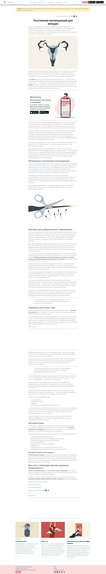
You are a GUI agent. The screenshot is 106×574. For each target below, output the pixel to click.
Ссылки (30, 492)
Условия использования (21, 568)
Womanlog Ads (59, 2)
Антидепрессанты (21, 541)
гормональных (32, 167)
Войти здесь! (29, 10)
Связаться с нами (58, 570)
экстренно (47, 170)
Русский (84, 2)
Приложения (33, 2)
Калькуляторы (50, 2)
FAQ (55, 566)
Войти (66, 2)
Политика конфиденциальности (23, 566)
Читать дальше (18, 555)
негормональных (44, 167)
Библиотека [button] (41, 2)
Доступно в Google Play (34, 487)
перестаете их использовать (36, 172)
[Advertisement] (53, 339)
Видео (55, 568)
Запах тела (44, 541)
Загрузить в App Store (34, 484)
